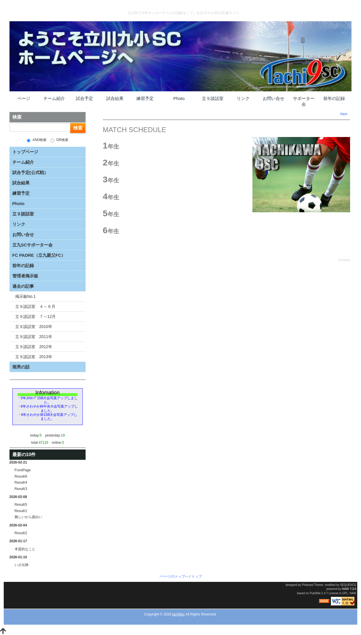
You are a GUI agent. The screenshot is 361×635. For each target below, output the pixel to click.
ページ (23, 98)
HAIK (345, 588)
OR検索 (59, 140)
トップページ (25, 152)
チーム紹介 (54, 98)
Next (344, 114)
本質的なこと (25, 549)
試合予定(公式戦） (30, 172)
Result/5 (21, 505)
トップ (197, 576)
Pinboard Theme (312, 584)
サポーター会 (303, 101)
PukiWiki (315, 593)
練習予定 (145, 98)
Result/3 (21, 489)
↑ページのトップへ (173, 576)
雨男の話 (21, 367)
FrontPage (23, 470)
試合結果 (114, 98)
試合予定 (84, 98)
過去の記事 (23, 286)
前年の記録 (334, 98)
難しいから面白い (28, 517)
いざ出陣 (21, 565)
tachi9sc (178, 614)
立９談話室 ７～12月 (35, 316)
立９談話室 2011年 (33, 337)
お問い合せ (273, 98)
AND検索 (37, 140)
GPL (345, 593)
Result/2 (21, 533)
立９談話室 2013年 (33, 357)
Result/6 (21, 476)
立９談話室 (212, 98)
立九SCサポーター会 (32, 245)
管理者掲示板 (25, 276)
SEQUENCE (348, 584)
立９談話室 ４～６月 (35, 306)
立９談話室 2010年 (33, 327)
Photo (179, 98)
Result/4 (21, 482)
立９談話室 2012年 (33, 347)
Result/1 (21, 511)
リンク (243, 98)
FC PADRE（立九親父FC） (39, 255)
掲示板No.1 (25, 296)
